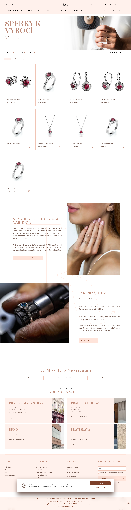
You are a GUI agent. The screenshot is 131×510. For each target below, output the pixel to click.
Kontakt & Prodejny (72, 467)
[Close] (128, 503)
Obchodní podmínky (41, 467)
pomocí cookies (77, 485)
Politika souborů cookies (43, 478)
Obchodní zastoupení (73, 470)
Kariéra (7, 470)
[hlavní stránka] (66, 6)
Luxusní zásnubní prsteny (65, 378)
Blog (6, 472)
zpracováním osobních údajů (117, 473)
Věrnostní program (10, 475)
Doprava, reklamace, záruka (44, 472)
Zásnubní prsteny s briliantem (24, 378)
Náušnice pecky (106, 378)
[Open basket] (125, 5)
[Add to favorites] (29, 103)
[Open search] (8, 5)
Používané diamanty (41, 475)
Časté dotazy (40, 470)
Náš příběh (8, 467)
